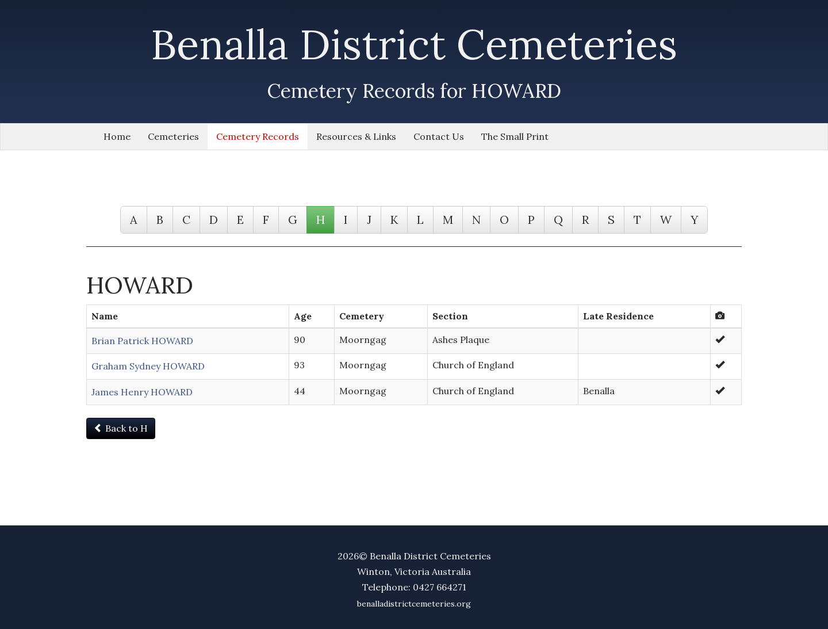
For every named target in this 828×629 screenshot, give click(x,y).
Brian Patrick (142, 340)
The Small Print (515, 136)
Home (117, 136)
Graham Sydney (148, 366)
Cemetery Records (257, 136)
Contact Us (438, 136)
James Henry (142, 392)
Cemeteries (173, 136)
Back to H (121, 428)
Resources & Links (356, 136)
